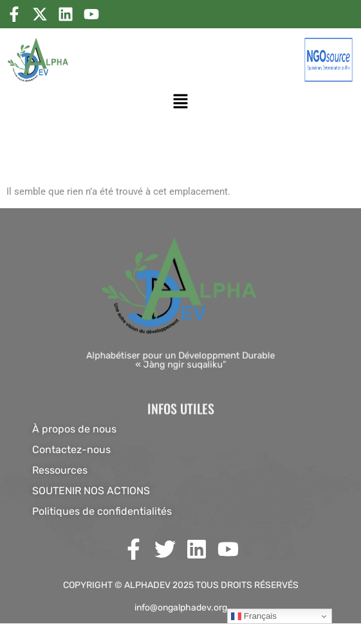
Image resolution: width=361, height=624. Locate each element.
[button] (180, 101)
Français (254, 616)
